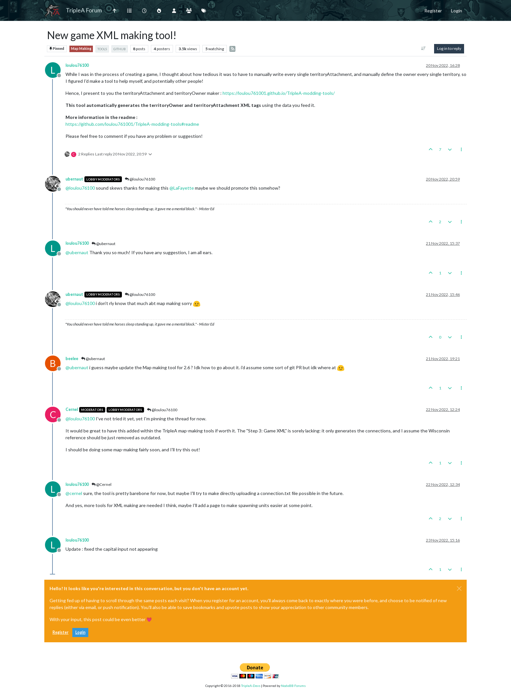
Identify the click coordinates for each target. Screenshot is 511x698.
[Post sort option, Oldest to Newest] (423, 48)
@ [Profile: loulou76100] (80, 188)
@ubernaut (103, 243)
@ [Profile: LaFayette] (181, 188)
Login (80, 632)
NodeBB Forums (293, 686)
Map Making (81, 49)
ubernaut (74, 179)
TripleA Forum (84, 10)
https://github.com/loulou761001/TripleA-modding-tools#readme (132, 124)
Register (60, 632)
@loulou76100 (140, 179)
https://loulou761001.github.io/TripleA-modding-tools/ (279, 93)
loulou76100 (77, 65)
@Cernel (101, 484)
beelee (72, 358)
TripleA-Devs (250, 686)
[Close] (459, 588)
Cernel (72, 409)
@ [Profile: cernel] (74, 493)
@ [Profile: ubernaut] (77, 252)
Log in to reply (449, 48)
